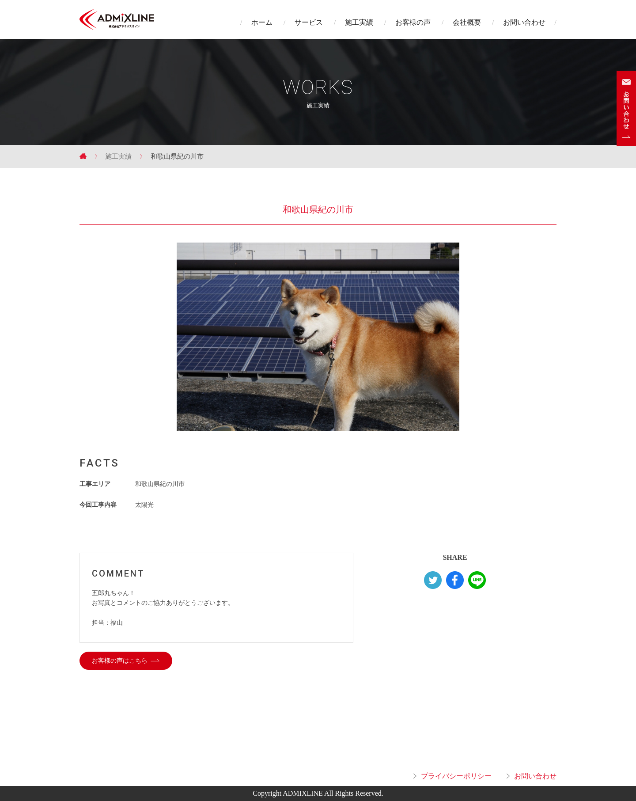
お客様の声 (413, 22)
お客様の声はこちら (120, 660)
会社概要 (467, 22)
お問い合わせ (524, 22)
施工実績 (359, 22)
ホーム (262, 22)
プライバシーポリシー (456, 776)
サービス (309, 22)
